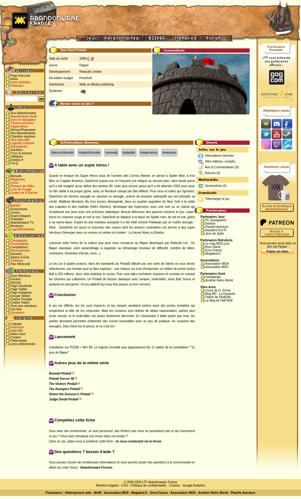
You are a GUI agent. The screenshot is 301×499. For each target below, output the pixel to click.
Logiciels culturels (22, 143)
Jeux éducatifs (20, 139)
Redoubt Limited (90, 71)
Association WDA (217, 263)
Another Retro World (219, 280)
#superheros (148, 152)
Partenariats (18, 340)
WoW (98, 492)
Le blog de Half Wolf (219, 300)
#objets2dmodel (89, 152)
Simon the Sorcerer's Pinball (69, 394)
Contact (15, 337)
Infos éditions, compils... (221, 161)
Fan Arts (16, 309)
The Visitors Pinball (63, 384)
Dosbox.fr (16, 160)
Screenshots (18, 209)
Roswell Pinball (60, 373)
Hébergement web (78, 492)
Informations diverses (219, 155)
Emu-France (213, 250)
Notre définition (20, 82)
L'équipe (16, 324)
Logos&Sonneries (22, 229)
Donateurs (17, 312)
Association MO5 (216, 267)
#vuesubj (111, 152)
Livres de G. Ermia (217, 290)
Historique (17, 327)
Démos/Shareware (23, 129)
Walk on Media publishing (96, 84)
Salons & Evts (19, 257)
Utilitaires (16, 156)
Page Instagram (21, 292)
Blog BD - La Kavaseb (220, 293)
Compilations (19, 247)
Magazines (17, 179)
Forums (15, 279)
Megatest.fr (212, 253)
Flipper (84, 65)
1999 (82, 58)
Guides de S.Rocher (24, 192)
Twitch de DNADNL (218, 297)
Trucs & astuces (21, 153)
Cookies (174, 485)
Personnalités (19, 244)
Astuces (210, 173)
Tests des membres (23, 306)
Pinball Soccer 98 (61, 378)
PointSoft (85, 78)
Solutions (16, 150)
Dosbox (210, 223)
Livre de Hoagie (21, 189)
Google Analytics (193, 485)
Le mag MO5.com (217, 243)
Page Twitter (18, 289)
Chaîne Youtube (21, 299)
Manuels (16, 176)
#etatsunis (169, 152)
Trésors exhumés (22, 123)
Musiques (16, 226)
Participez (17, 85)
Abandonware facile (23, 116)
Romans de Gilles (22, 186)
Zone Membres (20, 275)
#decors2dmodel (62, 152)
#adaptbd (129, 152)
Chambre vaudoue (22, 136)
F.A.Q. (14, 163)
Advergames (18, 146)
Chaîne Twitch (19, 302)
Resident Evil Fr (216, 230)
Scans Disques (20, 216)
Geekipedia (213, 277)
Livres (14, 182)
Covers (15, 212)
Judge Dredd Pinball (63, 399)
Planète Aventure (216, 227)
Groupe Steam (20, 296)
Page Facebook (21, 286)
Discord (15, 282)
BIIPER (15, 206)
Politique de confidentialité (148, 485)
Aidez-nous (18, 334)
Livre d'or (16, 330)
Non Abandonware (22, 133)
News (14, 79)
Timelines (16, 260)
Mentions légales (107, 485)
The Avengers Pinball (64, 389)
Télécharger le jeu (217, 199)
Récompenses (20, 250)
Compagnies (18, 240)
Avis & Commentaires (219, 167)
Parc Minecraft (20, 264)
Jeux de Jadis (214, 233)
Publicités (16, 219)
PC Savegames (215, 220)
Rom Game (213, 247)
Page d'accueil (20, 75)
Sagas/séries (19, 126)
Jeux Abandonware (23, 113)
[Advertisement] (149, 125)
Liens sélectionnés (22, 344)
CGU (124, 485)
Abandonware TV (22, 222)
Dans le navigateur (23, 119)
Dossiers (16, 254)
